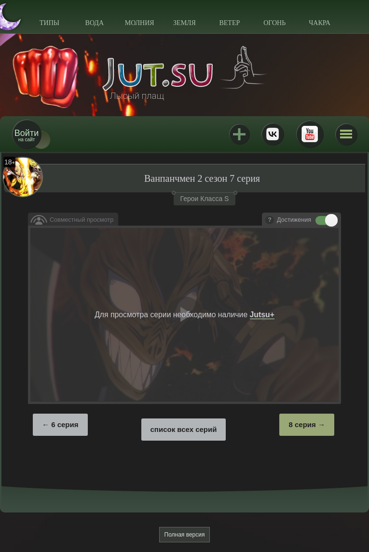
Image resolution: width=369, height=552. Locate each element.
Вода (94, 23)
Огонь (274, 23)
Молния (139, 23)
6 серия (64, 424)
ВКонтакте (272, 134)
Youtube (309, 134)
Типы (49, 23)
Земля (184, 23)
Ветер (229, 23)
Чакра (319, 23)
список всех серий (183, 429)
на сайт (26, 135)
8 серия (301, 424)
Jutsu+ (239, 134)
